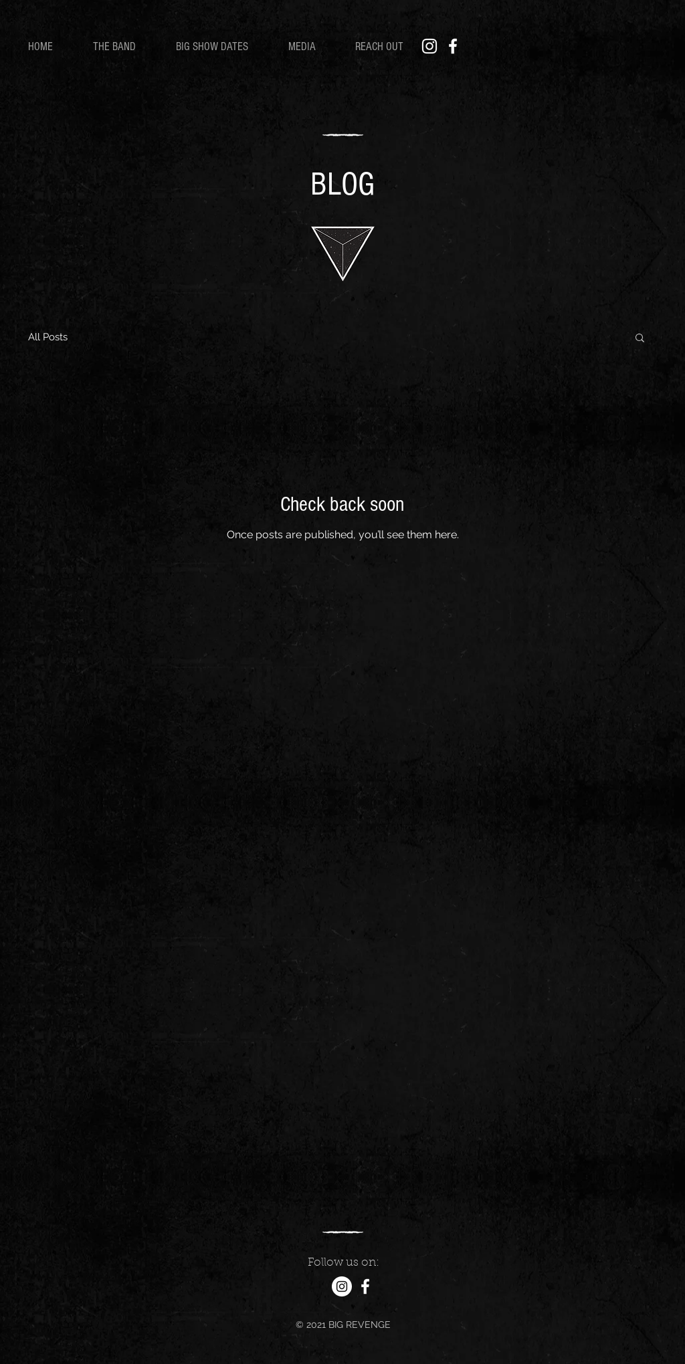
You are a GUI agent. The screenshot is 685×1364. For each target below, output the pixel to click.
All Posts (48, 337)
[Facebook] (453, 46)
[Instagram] (429, 46)
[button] (639, 339)
